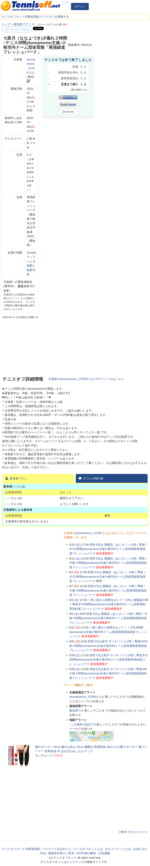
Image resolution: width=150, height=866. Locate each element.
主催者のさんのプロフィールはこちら (86, 379)
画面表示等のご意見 (61, 853)
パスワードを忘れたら (56, 849)
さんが (87, 696)
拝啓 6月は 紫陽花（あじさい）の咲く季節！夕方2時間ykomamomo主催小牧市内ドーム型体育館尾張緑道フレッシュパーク (108, 549)
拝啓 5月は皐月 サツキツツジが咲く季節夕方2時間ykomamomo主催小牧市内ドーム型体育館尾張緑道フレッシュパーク (108, 660)
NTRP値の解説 (86, 853)
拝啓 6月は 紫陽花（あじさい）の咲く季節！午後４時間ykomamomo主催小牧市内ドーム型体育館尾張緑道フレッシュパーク (108, 563)
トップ (65, 2)
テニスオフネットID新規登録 (20, 16)
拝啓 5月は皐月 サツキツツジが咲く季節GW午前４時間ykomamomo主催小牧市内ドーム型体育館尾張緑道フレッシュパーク (108, 646)
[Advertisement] (122, 43)
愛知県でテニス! (24, 24)
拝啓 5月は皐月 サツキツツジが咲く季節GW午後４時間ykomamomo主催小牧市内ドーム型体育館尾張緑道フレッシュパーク (108, 674)
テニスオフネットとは (88, 849)
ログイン (80, 6)
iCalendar (68, 111)
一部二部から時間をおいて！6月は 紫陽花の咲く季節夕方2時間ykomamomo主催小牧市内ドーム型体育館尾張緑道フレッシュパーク (108, 604)
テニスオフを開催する (54, 16)
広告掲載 (104, 853)
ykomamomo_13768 (88, 533)
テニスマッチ (75, 862)
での (77, 710)
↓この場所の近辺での (83, 724)
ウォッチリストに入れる (17, 29)
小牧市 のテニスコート (133, 832)
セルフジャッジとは (118, 849)
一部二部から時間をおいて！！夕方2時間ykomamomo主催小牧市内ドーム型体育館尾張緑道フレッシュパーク (108, 632)
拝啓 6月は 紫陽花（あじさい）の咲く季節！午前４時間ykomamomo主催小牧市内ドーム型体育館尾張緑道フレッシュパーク (108, 618)
